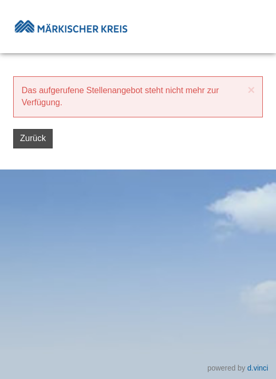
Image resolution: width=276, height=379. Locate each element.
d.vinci (258, 367)
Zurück (33, 138)
